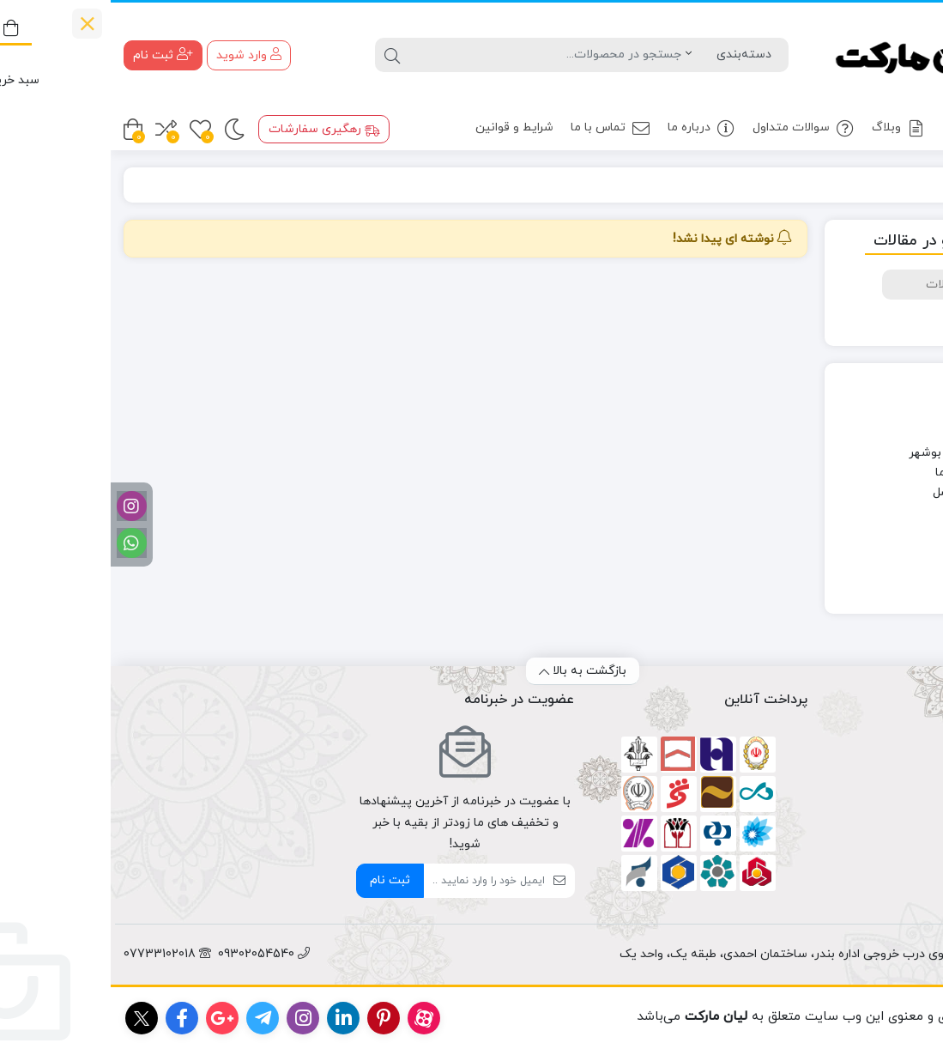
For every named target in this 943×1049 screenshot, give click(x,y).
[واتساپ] (21, 543)
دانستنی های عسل (869, 492)
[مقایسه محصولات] (55, 129)
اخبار (905, 433)
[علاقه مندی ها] (89, 129)
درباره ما (591, 128)
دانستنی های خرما (871, 472)
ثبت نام (279, 880)
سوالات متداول (693, 128)
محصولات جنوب (875, 551)
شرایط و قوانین (404, 127)
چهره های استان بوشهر (857, 453)
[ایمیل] (373, 881)
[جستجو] (434, 55)
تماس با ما (500, 128)
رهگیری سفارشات (213, 129)
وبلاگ (788, 128)
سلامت (898, 512)
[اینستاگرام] (21, 506)
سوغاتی (896, 532)
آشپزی (899, 413)
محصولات (877, 128)
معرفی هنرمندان (875, 571)
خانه (910, 185)
